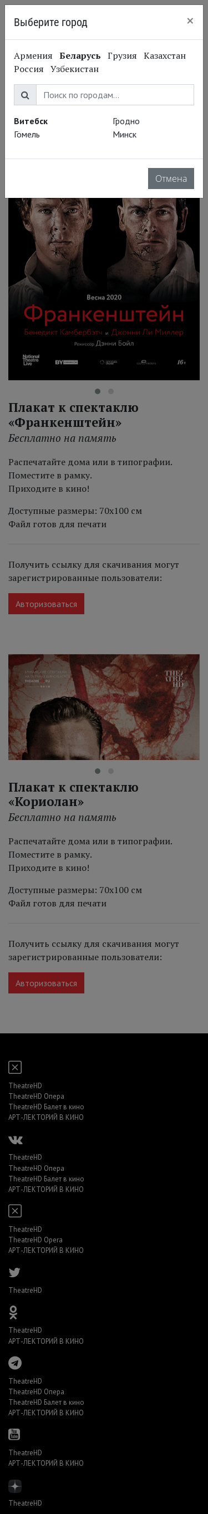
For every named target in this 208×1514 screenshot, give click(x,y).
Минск (124, 134)
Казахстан (165, 55)
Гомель (27, 134)
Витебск (31, 120)
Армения (33, 55)
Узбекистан (74, 69)
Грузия (122, 55)
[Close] (190, 20)
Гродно (126, 120)
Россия (29, 69)
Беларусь (80, 55)
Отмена (171, 178)
